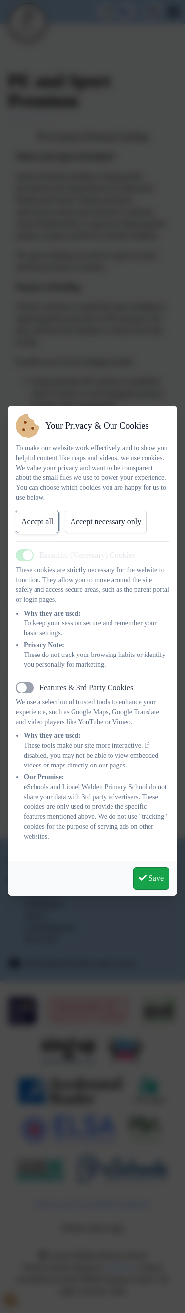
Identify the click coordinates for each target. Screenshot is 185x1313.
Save (151, 878)
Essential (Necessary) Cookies (87, 555)
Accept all (37, 521)
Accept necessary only (105, 521)
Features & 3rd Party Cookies (86, 687)
